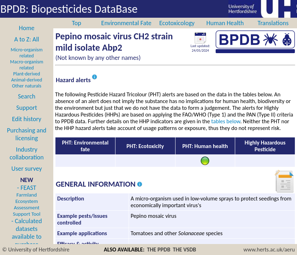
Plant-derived (26, 74)
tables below (226, 121)
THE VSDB (184, 249)
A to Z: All (26, 39)
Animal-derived (26, 80)
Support (26, 108)
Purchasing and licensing (26, 134)
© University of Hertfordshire (36, 249)
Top (76, 23)
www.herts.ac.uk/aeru (269, 249)
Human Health (225, 23)
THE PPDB (159, 249)
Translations (273, 23)
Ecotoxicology (177, 23)
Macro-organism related (26, 65)
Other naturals (26, 86)
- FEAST (26, 200)
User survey (26, 168)
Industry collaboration (27, 153)
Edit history (27, 119)
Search (27, 96)
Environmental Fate (126, 23)
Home (26, 28)
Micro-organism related (27, 53)
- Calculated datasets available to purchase (26, 232)
